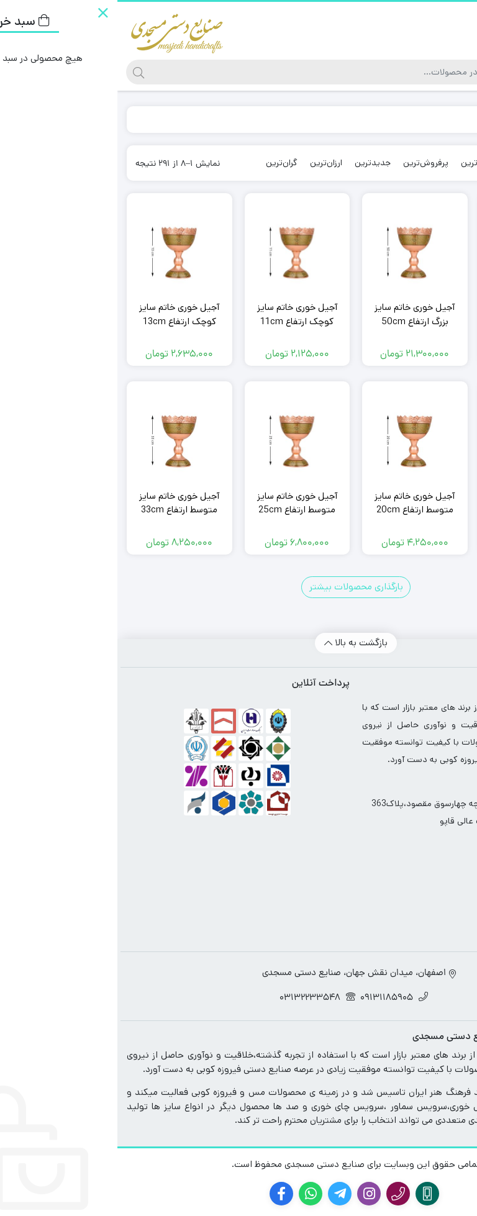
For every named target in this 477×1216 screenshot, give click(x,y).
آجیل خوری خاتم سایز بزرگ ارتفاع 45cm (415, 314)
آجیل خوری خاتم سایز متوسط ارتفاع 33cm (62, 503)
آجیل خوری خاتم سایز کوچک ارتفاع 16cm (415, 503)
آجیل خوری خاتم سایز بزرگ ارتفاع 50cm (297, 314)
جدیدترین (255, 163)
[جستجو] (211, 72)
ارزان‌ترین (209, 163)
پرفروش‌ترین (308, 163)
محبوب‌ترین (364, 163)
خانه (453, 118)
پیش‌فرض (417, 163)
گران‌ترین (164, 163)
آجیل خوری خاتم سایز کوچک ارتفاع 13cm (62, 314)
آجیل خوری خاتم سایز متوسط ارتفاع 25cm (180, 503)
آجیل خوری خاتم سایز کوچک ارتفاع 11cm (180, 314)
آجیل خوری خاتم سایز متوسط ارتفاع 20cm (297, 503)
